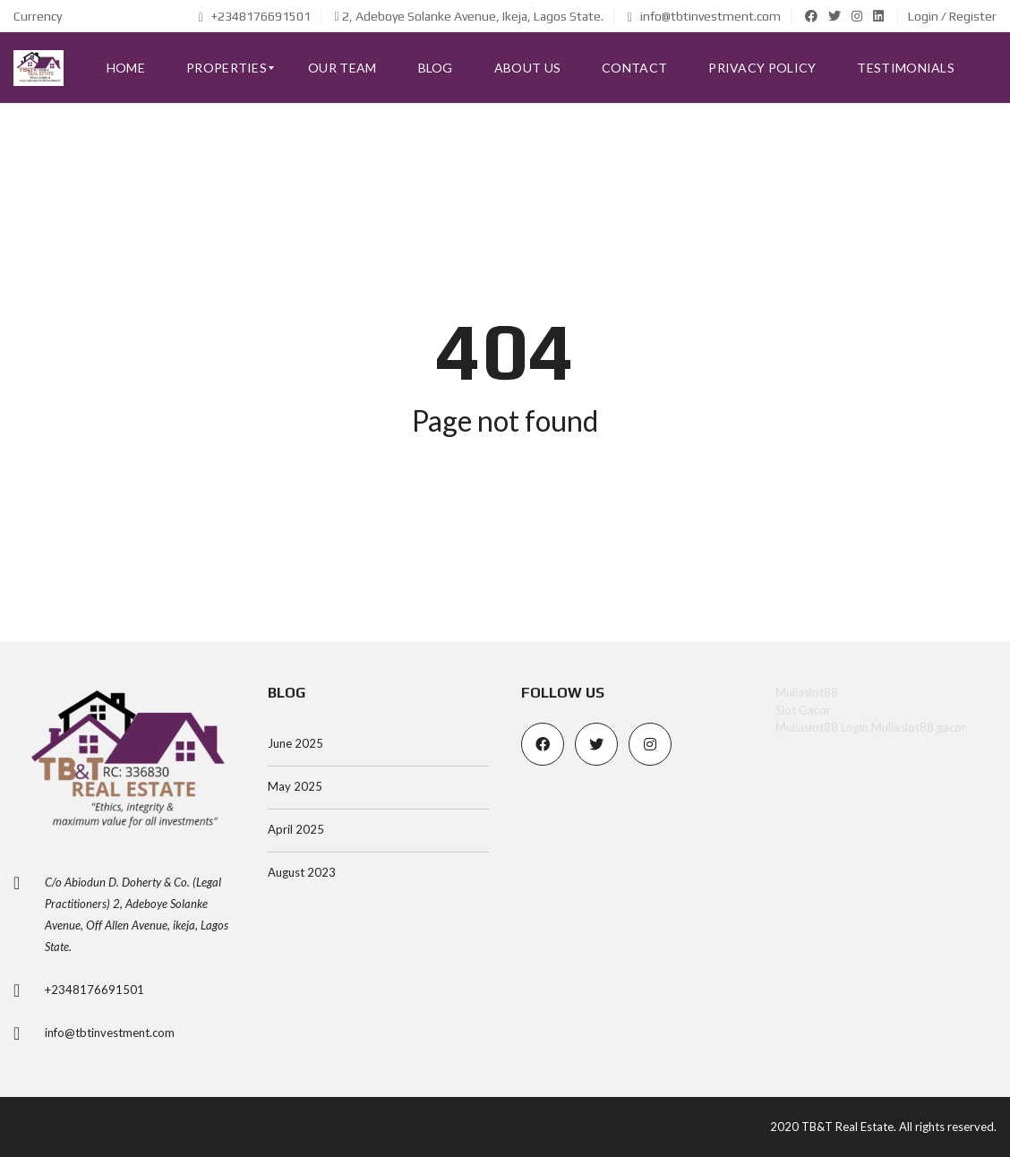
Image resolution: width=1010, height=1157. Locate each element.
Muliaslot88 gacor (918, 727)
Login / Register (952, 16)
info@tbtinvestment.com (704, 16)
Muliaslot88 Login (822, 727)
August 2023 (302, 872)
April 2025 (296, 829)
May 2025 (295, 786)
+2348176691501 (255, 16)
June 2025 (295, 743)
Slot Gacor (803, 710)
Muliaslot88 (806, 692)
